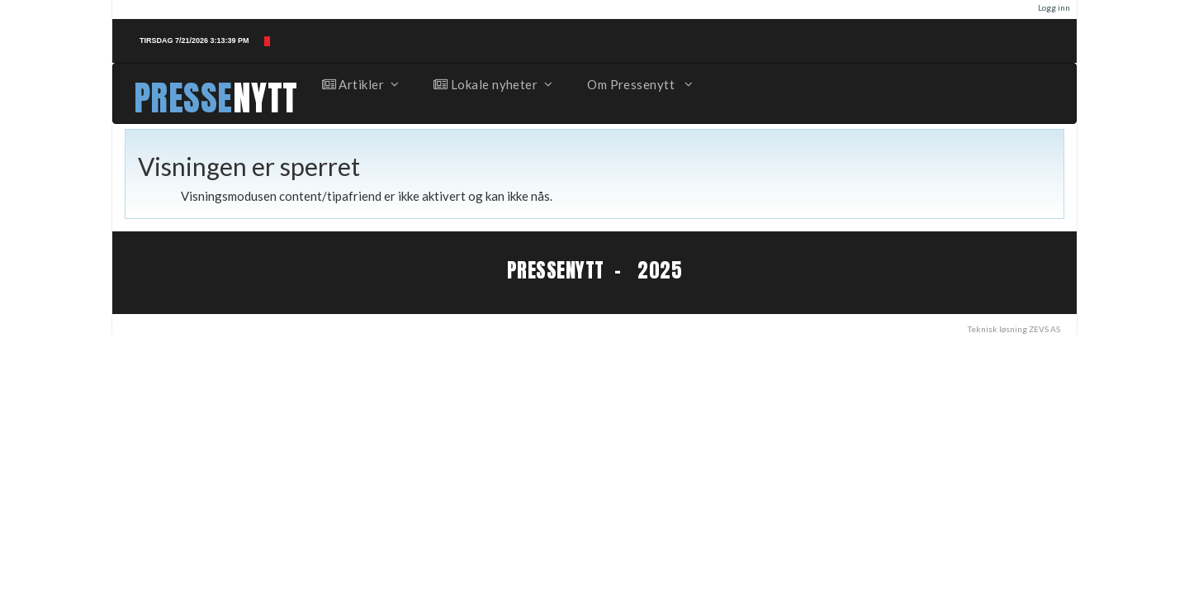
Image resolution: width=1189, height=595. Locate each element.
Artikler (360, 84)
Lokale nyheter (492, 84)
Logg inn (1054, 7)
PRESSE (183, 98)
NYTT (265, 98)
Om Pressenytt (638, 84)
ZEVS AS (1044, 329)
